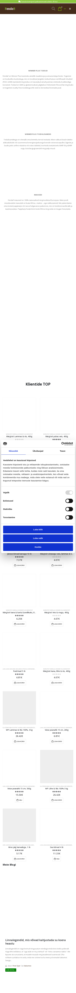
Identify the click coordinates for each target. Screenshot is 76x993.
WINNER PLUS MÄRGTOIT (25, 434)
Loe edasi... (10, 970)
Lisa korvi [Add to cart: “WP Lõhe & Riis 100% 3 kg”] (58, 800)
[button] (54, 8)
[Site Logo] (10, 9)
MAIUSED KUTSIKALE (22, 669)
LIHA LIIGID (6, 669)
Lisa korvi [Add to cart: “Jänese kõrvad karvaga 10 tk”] (20, 565)
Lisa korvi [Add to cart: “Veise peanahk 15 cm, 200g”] (58, 741)
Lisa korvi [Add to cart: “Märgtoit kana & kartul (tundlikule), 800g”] (20, 624)
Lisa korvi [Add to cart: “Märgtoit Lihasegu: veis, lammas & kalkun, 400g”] (58, 565)
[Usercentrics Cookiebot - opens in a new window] (61, 444)
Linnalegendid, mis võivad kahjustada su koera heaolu (35, 941)
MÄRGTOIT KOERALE (12, 434)
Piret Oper (16, 966)
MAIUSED (12, 669)
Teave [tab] (62, 451)
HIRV (4, 845)
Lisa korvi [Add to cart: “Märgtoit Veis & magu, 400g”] (58, 624)
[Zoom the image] (38, 32)
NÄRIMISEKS (31, 669)
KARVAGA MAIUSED (11, 845)
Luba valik (38, 538)
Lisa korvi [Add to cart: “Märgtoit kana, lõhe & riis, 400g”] (58, 683)
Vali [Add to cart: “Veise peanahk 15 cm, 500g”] (20, 800)
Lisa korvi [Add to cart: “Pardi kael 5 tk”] (20, 683)
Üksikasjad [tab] (38, 451)
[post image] (38, 903)
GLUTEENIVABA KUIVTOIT (10, 727)
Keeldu (38, 547)
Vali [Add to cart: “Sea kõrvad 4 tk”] (57, 859)
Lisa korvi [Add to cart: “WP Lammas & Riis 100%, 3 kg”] (20, 741)
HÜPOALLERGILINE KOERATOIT (27, 727)
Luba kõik (38, 529)
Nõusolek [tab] (13, 451)
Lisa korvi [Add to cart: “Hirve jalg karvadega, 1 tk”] (20, 859)
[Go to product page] (19, 414)
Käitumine (27, 966)
